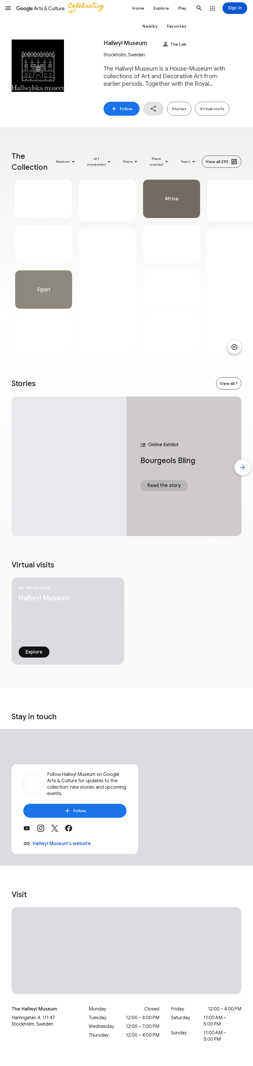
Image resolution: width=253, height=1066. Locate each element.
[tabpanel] (44, 267)
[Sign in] (234, 8)
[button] (8, 8)
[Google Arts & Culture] (62, 8)
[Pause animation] (234, 347)
